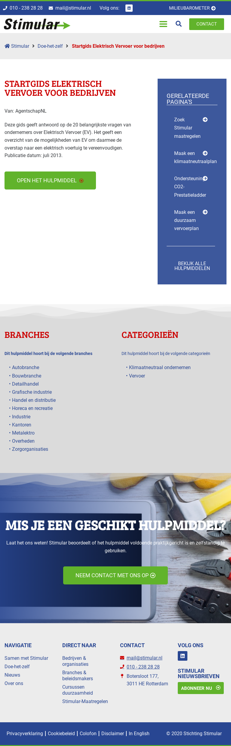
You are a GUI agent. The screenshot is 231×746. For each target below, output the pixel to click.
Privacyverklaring (25, 733)
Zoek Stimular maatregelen (187, 128)
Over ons (14, 683)
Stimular (17, 46)
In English (139, 733)
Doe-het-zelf (50, 46)
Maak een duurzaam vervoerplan (186, 220)
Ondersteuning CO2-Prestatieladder (190, 187)
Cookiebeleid (61, 733)
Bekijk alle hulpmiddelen (192, 266)
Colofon (88, 733)
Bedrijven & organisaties (75, 661)
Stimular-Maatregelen (85, 701)
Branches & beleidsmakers (77, 675)
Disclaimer (112, 733)
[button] (163, 24)
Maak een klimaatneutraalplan (195, 157)
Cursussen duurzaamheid (77, 690)
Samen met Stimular (26, 658)
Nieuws (12, 675)
